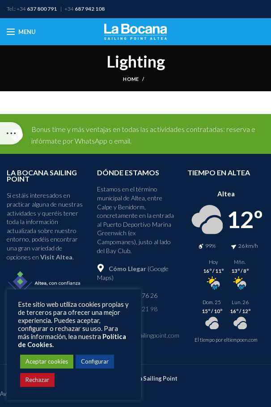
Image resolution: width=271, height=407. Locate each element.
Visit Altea (56, 257)
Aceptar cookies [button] (46, 361)
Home (131, 79)
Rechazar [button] (37, 379)
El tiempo (205, 340)
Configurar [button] (95, 361)
